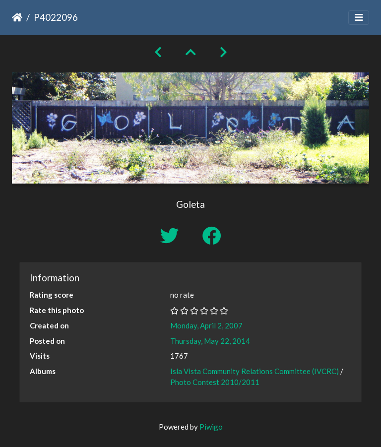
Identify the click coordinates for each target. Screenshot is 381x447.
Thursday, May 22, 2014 (210, 340)
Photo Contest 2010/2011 (214, 382)
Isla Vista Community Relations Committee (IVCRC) (254, 371)
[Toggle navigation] (358, 17)
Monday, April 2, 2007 (206, 325)
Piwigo (211, 426)
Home (17, 17)
